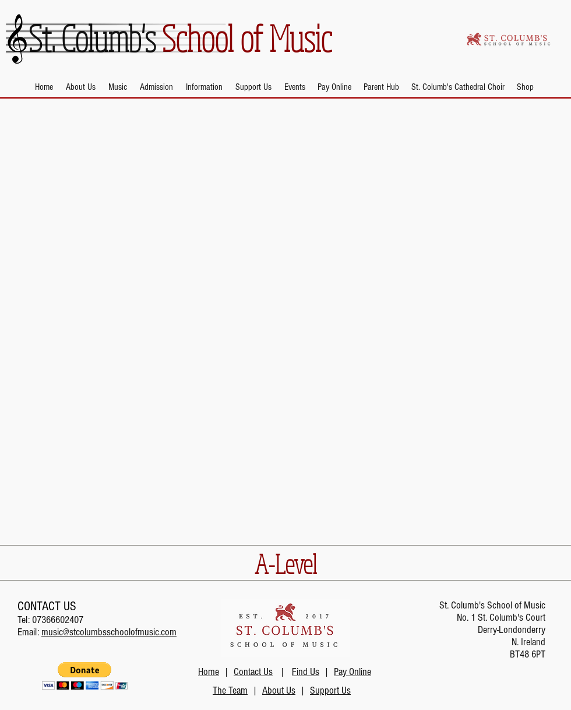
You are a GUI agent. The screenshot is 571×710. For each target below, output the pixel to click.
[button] (80, 86)
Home (208, 672)
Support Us (330, 690)
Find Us (305, 672)
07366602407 (57, 620)
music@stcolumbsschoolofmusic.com (109, 632)
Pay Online (352, 672)
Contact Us (253, 672)
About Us (278, 690)
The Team (230, 690)
